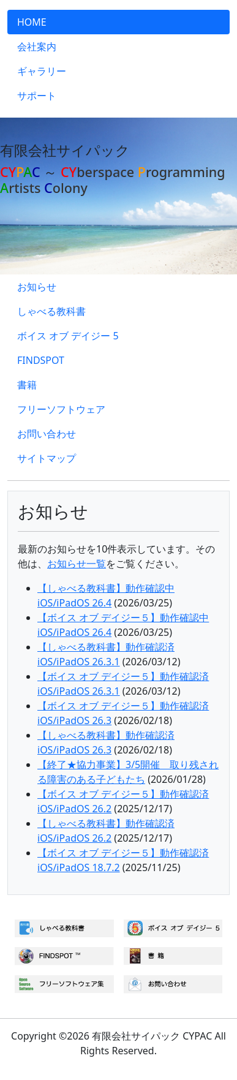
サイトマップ (46, 458)
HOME (32, 22)
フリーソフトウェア (61, 409)
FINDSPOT (40, 360)
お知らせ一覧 (76, 563)
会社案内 (36, 46)
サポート (36, 95)
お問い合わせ (46, 433)
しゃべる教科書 (51, 311)
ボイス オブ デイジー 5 (68, 335)
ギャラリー (41, 71)
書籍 (27, 384)
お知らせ (36, 286)
